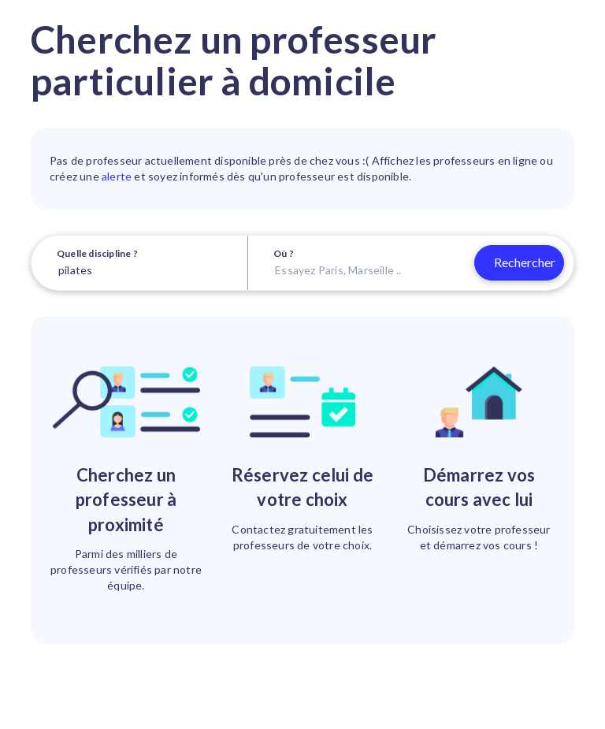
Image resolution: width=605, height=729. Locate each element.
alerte (117, 176)
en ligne (518, 160)
